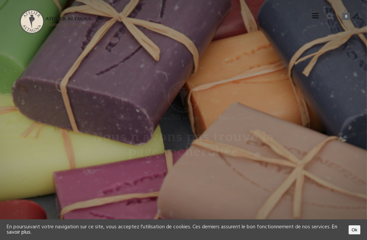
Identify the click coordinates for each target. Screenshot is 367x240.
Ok (354, 229)
